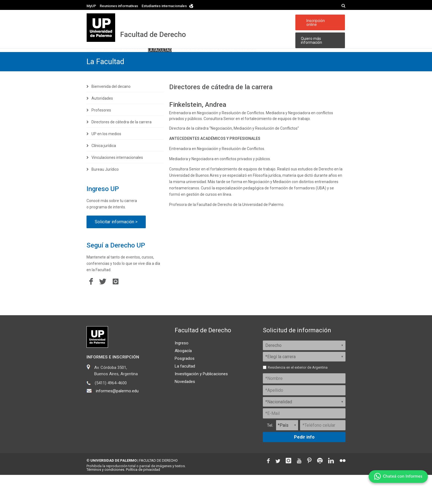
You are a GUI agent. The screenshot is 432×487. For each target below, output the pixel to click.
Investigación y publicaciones (262, 55)
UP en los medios (106, 146)
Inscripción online (320, 20)
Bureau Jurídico (105, 181)
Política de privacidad (143, 482)
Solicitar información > (116, 233)
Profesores (101, 122)
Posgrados (165, 55)
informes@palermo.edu (117, 403)
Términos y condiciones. (106, 482)
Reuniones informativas (119, 6)
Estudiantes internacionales (164, 6)
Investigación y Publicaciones (201, 385)
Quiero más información (310, 37)
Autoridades (102, 110)
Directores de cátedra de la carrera (121, 134)
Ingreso (100, 55)
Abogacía (131, 55)
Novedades (321, 55)
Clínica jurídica (103, 158)
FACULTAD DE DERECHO (158, 472)
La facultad (203, 55)
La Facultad (106, 73)
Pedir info (304, 449)
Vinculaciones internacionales (117, 169)
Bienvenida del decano (111, 98)
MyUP (91, 6)
